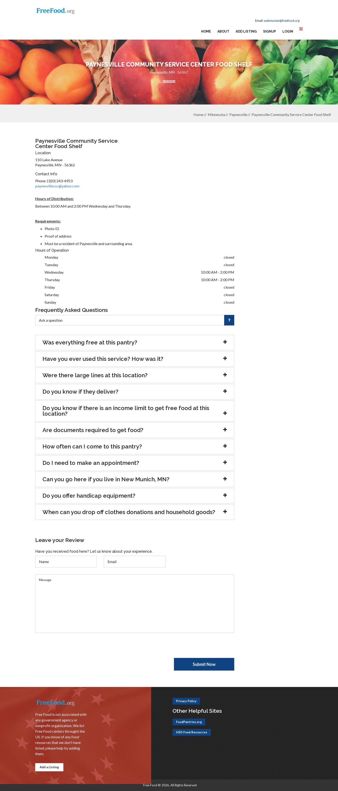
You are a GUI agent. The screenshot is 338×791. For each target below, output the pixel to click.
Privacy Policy (186, 701)
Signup (269, 31)
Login (287, 31)
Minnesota (216, 114)
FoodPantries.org (189, 722)
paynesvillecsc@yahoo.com (57, 186)
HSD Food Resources (191, 732)
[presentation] (71, 649)
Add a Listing (49, 767)
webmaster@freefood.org (282, 20)
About (223, 31)
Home (206, 31)
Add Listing (246, 31)
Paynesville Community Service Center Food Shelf (291, 114)
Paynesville (238, 114)
